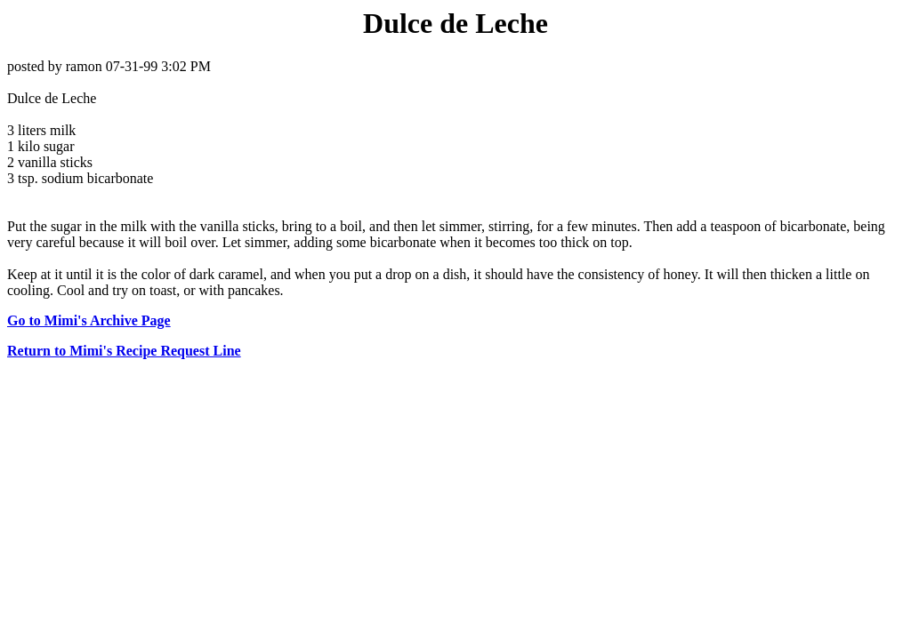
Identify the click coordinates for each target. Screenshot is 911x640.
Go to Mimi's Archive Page (89, 320)
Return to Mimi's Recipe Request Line (124, 350)
